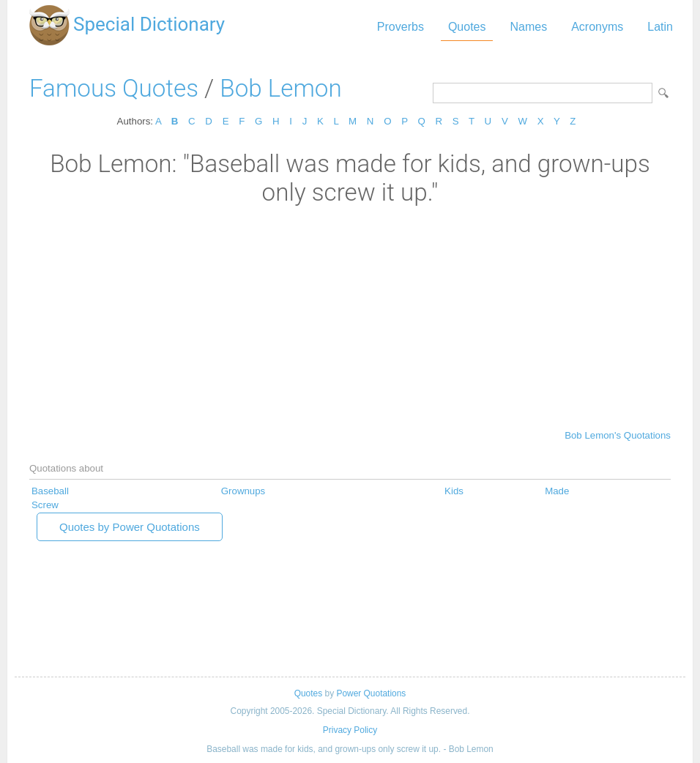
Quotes (467, 27)
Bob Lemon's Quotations (618, 435)
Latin (660, 27)
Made (557, 490)
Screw (45, 504)
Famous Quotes (113, 88)
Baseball (50, 490)
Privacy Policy (350, 730)
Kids (453, 490)
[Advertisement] (350, 316)
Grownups (243, 490)
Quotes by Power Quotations (129, 527)
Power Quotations (371, 693)
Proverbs (400, 27)
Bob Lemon (280, 88)
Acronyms (597, 27)
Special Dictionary (149, 24)
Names (528, 27)
